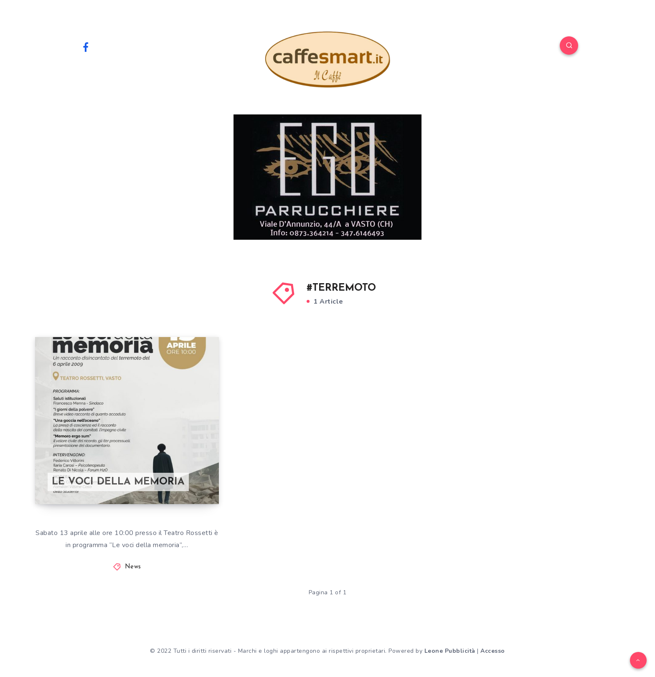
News (133, 567)
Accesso (492, 651)
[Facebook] (86, 47)
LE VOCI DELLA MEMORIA (118, 482)
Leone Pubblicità (449, 651)
